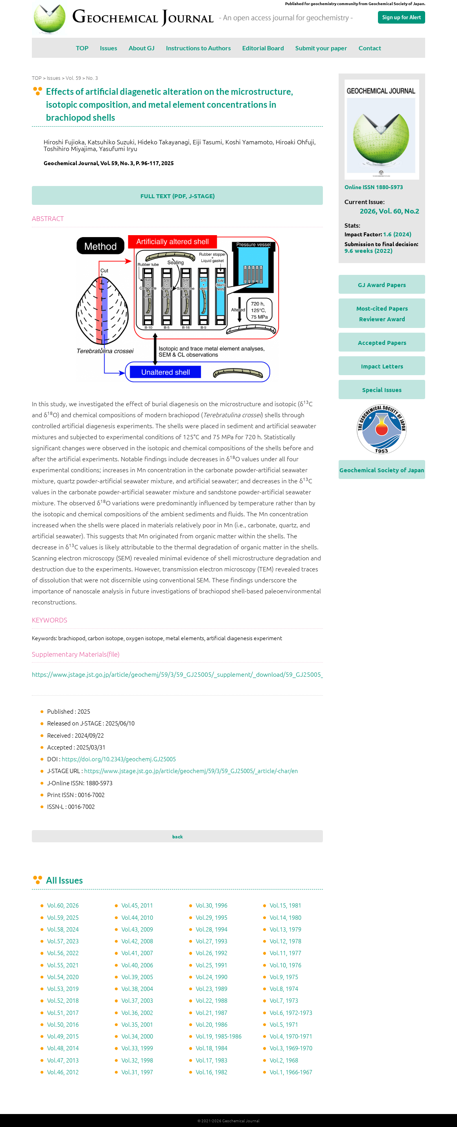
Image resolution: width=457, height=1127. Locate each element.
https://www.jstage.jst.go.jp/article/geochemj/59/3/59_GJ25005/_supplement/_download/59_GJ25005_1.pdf (185, 674)
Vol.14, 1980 (285, 917)
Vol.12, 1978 (285, 941)
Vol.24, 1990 (211, 976)
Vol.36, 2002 (137, 1012)
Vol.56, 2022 (63, 952)
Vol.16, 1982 (211, 1072)
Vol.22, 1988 (211, 1000)
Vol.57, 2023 (63, 941)
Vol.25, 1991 (211, 965)
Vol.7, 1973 (284, 1000)
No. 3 (92, 77)
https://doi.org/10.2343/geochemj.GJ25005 (119, 759)
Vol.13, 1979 (285, 929)
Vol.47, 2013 (63, 1060)
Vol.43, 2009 (137, 929)
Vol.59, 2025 (63, 917)
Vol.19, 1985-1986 (218, 1036)
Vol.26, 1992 (211, 952)
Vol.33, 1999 (137, 1048)
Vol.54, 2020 (63, 976)
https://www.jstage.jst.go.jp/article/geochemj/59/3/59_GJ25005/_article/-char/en (191, 770)
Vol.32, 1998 (137, 1060)
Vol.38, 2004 (137, 988)
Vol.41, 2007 (137, 952)
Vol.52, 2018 (63, 1000)
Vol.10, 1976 (285, 965)
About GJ (142, 48)
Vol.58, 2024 (63, 929)
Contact (370, 48)
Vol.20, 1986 (211, 1024)
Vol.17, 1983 (211, 1060)
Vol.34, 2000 (137, 1036)
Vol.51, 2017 (63, 1012)
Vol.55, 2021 (63, 965)
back (177, 836)
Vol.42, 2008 (137, 941)
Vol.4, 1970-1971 (291, 1036)
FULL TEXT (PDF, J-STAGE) (177, 196)
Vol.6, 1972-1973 (291, 1012)
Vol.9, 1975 (284, 976)
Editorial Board (263, 48)
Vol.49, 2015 (63, 1036)
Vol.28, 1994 (211, 929)
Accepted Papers (382, 342)
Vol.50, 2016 (63, 1024)
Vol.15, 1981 (285, 905)
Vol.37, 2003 (137, 1000)
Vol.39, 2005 (137, 976)
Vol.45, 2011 (137, 905)
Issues (108, 48)
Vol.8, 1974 (284, 988)
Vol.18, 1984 (211, 1048)
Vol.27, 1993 (211, 941)
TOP (82, 48)
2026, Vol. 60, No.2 (389, 210)
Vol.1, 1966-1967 (291, 1072)
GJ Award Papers (382, 285)
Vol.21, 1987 (211, 1012)
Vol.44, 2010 (137, 917)
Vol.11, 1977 (285, 952)
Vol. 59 (73, 77)
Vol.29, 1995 (211, 917)
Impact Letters (382, 366)
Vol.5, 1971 (284, 1024)
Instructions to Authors (198, 48)
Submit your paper (321, 48)
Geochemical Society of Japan (381, 470)
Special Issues (382, 390)
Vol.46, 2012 (63, 1072)
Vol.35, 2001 (137, 1024)
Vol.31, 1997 (137, 1072)
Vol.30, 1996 (211, 905)
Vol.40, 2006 (137, 965)
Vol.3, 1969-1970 (291, 1048)
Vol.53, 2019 (63, 988)
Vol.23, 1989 (211, 988)
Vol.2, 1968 (284, 1060)
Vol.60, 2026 (63, 905)
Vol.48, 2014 (63, 1048)
